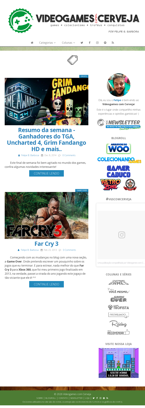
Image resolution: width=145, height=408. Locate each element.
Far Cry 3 (46, 244)
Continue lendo (46, 173)
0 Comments (69, 155)
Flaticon (96, 402)
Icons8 (58, 402)
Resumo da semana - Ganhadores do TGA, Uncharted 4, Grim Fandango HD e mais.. (46, 139)
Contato (63, 398)
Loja (87, 398)
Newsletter (76, 398)
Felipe (117, 100)
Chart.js (119, 402)
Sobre (39, 398)
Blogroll (50, 398)
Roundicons (84, 402)
